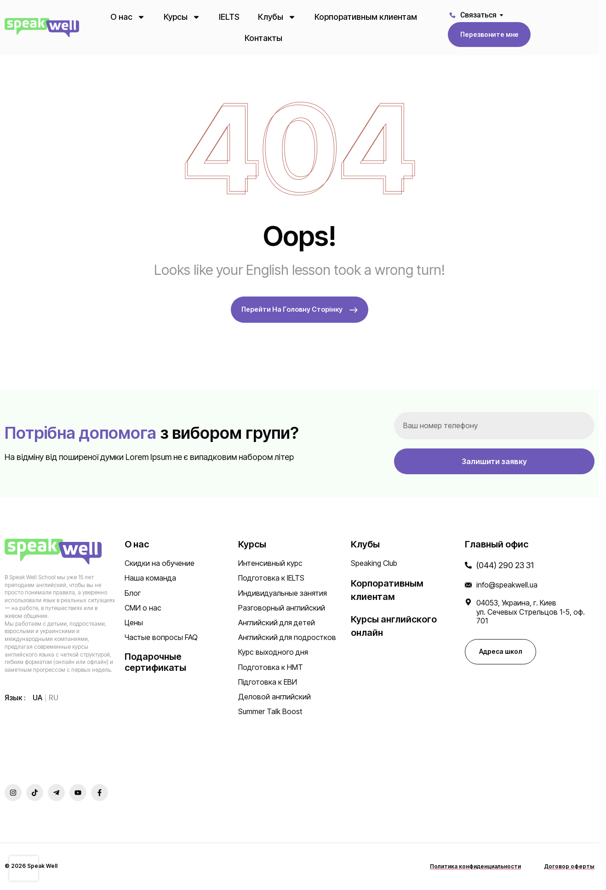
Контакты (263, 38)
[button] (489, 34)
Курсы (182, 17)
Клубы (277, 17)
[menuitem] (37, 698)
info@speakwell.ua (506, 585)
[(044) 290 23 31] (468, 566)
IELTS (229, 17)
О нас (127, 17)
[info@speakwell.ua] (468, 585)
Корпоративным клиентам (365, 17)
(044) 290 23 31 (505, 566)
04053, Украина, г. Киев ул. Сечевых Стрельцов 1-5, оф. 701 (530, 612)
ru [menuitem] (53, 698)
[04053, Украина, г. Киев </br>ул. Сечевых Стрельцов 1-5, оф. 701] (468, 602)
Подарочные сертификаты (155, 663)
